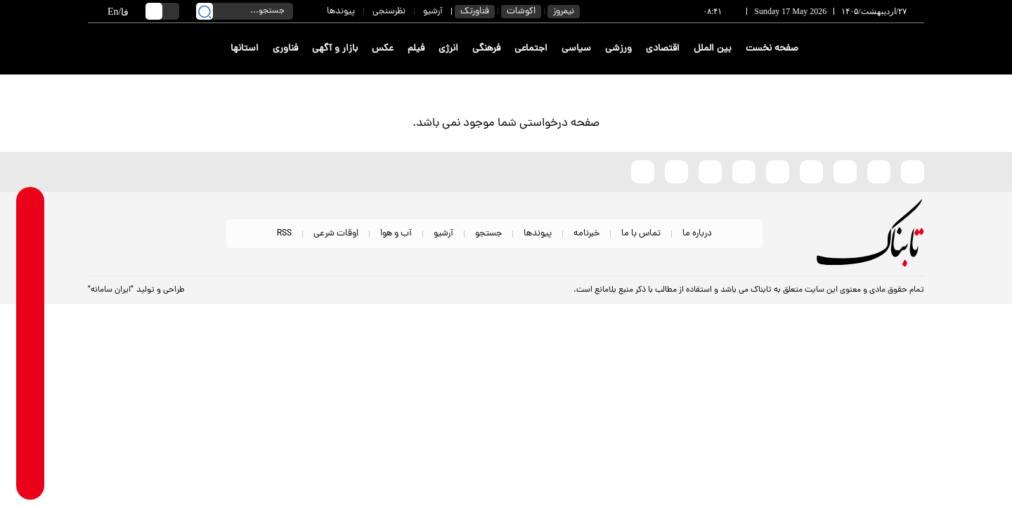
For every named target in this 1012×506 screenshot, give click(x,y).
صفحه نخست (772, 48)
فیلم (416, 48)
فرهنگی (486, 48)
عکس (383, 48)
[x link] (30, 420)
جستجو (488, 233)
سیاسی (576, 48)
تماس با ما (641, 233)
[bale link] (30, 311)
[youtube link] (30, 448)
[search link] (204, 11)
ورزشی (618, 48)
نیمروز (563, 11)
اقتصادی (663, 48)
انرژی (448, 48)
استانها (245, 48)
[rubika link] (30, 229)
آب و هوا (396, 233)
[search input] (244, 11)
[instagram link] (30, 366)
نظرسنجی (389, 11)
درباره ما (697, 233)
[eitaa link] (30, 393)
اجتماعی (530, 48)
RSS (284, 233)
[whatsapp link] (30, 256)
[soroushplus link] (30, 338)
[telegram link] (30, 283)
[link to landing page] (873, 49)
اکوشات (521, 11)
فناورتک (474, 11)
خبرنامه (586, 233)
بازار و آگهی (335, 48)
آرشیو (433, 11)
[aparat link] (30, 475)
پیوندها (341, 11)
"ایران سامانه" (111, 290)
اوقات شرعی (335, 233)
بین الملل (713, 48)
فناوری (285, 48)
